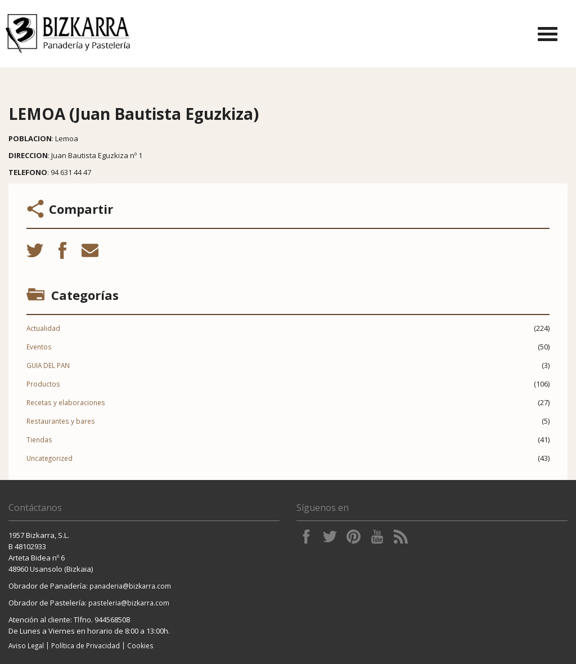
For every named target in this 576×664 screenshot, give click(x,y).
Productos (43, 383)
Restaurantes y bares (60, 420)
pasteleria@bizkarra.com (128, 602)
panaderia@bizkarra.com (130, 585)
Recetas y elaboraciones (65, 402)
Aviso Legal (26, 645)
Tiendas (39, 439)
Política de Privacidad (85, 645)
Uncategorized (49, 458)
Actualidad (43, 328)
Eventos (39, 346)
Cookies (140, 645)
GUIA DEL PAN (48, 365)
